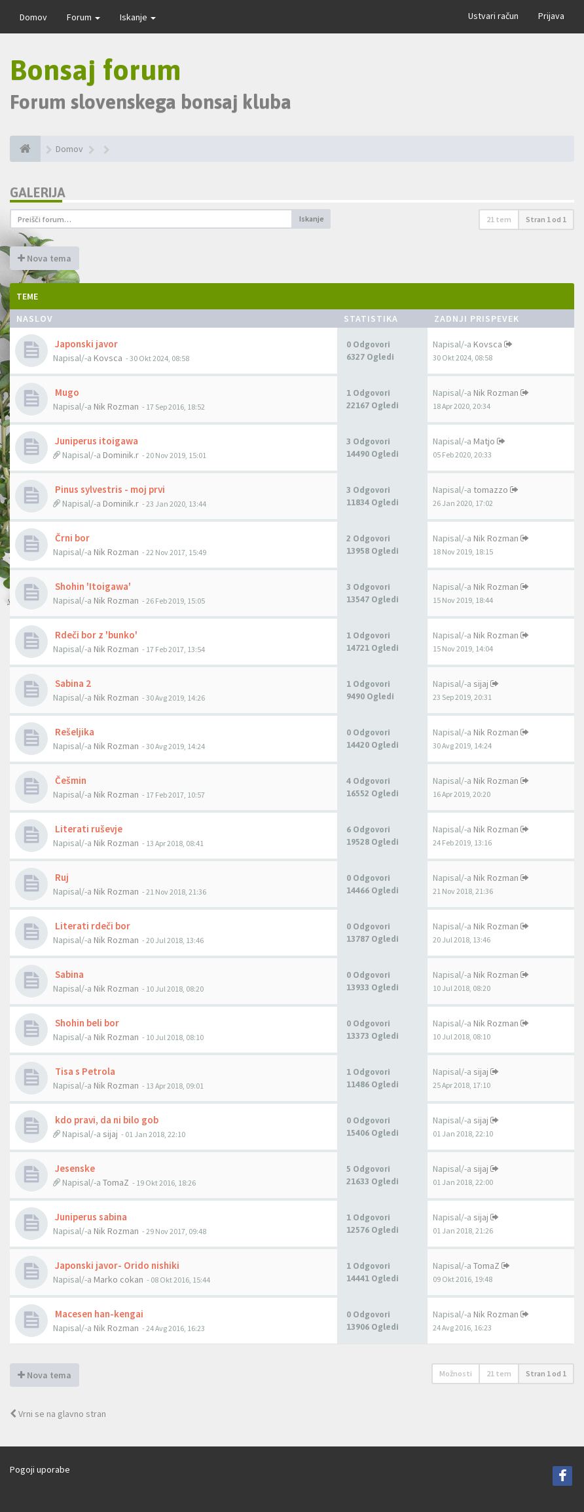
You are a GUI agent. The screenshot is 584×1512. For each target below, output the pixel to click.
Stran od (546, 219)
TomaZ (116, 1182)
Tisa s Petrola (84, 1071)
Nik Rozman (116, 406)
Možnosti (455, 1373)
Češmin (69, 780)
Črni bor (71, 538)
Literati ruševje (87, 829)
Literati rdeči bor (91, 926)
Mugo (66, 392)
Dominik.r (121, 455)
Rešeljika (73, 732)
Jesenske (74, 1168)
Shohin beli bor (86, 1023)
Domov (33, 17)
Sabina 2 (72, 683)
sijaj (480, 683)
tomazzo (490, 489)
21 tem (498, 219)
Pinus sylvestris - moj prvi (109, 489)
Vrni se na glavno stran (58, 1414)
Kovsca (108, 358)
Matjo (484, 441)
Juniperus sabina (90, 1217)
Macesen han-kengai (98, 1314)
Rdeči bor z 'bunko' (95, 635)
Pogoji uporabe (40, 1469)
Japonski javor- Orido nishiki (116, 1265)
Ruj (61, 877)
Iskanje (138, 17)
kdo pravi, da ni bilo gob (105, 1120)
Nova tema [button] (44, 258)
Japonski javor (85, 344)
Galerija (37, 192)
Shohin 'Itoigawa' (92, 586)
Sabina (68, 974)
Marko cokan (118, 1279)
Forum (83, 17)
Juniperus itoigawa (95, 441)
